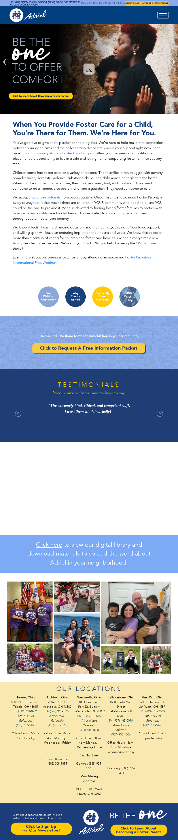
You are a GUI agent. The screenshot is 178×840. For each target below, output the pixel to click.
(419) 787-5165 (25, 725)
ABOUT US (96, 3)
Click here (49, 545)
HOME (84, 3)
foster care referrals (45, 197)
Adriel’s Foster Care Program (72, 153)
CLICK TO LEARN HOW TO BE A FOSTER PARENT (147, 3)
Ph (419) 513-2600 (153, 711)
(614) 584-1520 (89, 730)
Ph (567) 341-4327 (57, 711)
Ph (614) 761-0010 (89, 716)
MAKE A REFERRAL (115, 3)
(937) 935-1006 (121, 734)
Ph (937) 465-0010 (121, 720)
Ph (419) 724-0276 (25, 711)
